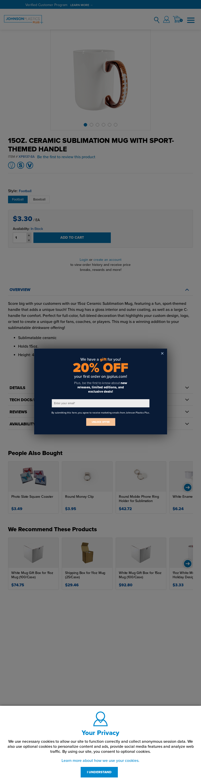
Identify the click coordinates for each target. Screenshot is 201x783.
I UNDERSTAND (99, 772)
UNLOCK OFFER (100, 422)
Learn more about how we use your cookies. (100, 760)
